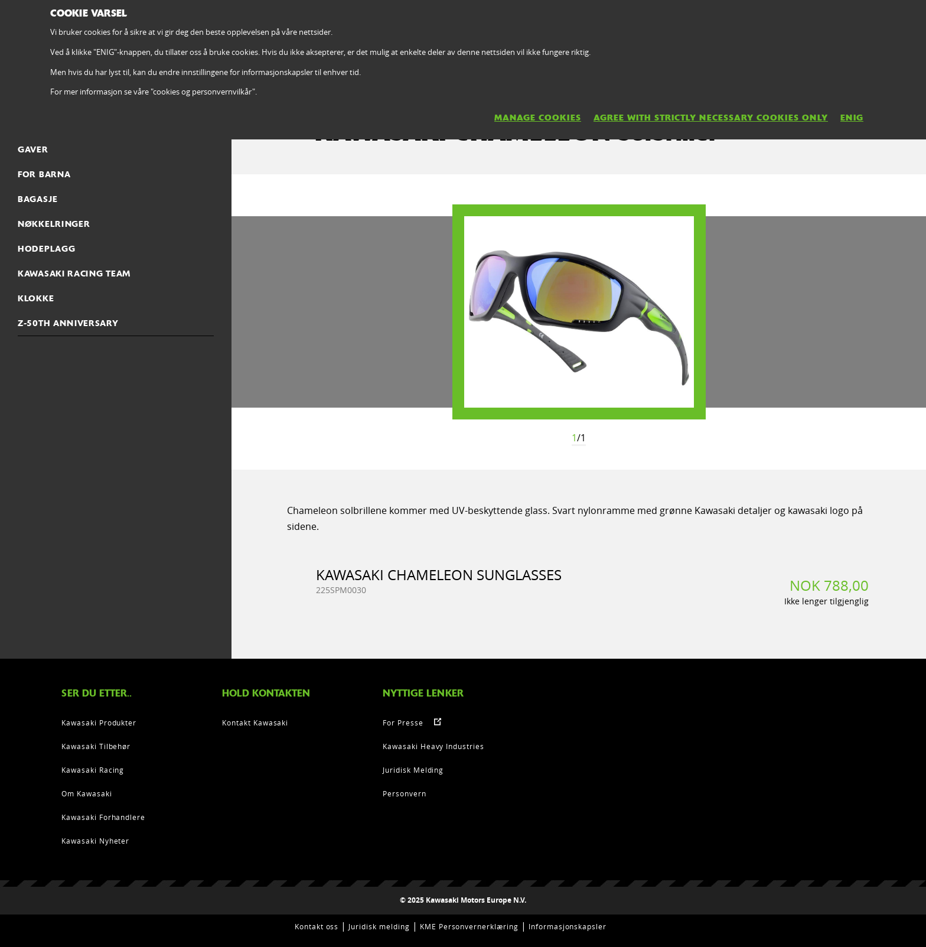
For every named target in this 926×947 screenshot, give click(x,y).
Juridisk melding (378, 926)
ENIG (851, 117)
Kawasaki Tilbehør (96, 746)
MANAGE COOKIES (537, 117)
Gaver (33, 149)
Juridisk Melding (413, 769)
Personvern (404, 793)
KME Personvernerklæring (469, 926)
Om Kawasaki (86, 793)
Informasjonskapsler (568, 926)
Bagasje (38, 199)
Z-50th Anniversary (68, 323)
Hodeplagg (46, 248)
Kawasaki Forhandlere (103, 817)
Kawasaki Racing (92, 769)
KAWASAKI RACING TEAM (74, 273)
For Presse (403, 722)
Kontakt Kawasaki (255, 722)
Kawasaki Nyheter (95, 840)
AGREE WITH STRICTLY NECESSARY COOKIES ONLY (711, 117)
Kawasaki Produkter (98, 722)
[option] (579, 312)
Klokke (36, 298)
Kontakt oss (317, 926)
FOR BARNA (44, 174)
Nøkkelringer (54, 224)
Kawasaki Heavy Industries (433, 746)
